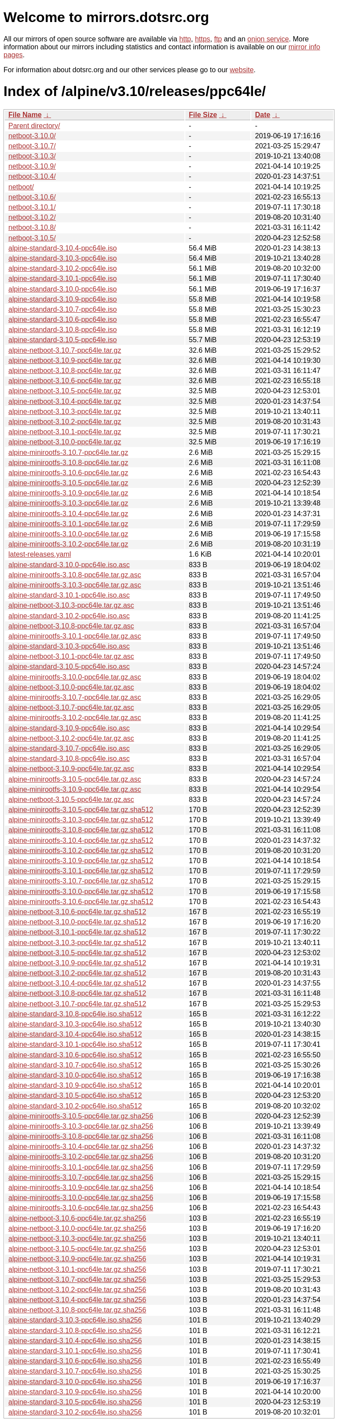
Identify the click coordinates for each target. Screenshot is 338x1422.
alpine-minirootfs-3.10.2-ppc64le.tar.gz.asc (74, 717)
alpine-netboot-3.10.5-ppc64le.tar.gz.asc (71, 799)
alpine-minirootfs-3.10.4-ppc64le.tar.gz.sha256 (80, 1146)
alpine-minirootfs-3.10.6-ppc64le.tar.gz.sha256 (80, 1207)
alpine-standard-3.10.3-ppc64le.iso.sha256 (75, 1320)
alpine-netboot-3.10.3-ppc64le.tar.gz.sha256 (77, 1238)
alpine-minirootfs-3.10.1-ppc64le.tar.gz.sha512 (80, 871)
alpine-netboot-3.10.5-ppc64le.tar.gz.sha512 (77, 953)
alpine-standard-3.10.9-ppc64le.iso (62, 299)
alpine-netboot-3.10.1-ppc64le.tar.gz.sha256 (77, 1269)
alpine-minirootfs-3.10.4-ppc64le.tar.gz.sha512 (80, 840)
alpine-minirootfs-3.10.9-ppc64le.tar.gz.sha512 (80, 860)
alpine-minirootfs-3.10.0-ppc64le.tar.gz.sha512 (80, 891)
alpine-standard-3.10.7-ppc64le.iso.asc (69, 748)
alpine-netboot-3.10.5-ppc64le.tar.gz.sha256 (77, 1248)
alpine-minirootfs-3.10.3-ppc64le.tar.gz (68, 503)
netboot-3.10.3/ (32, 156)
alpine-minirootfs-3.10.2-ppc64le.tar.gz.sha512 (80, 850)
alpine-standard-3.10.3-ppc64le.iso (62, 258)
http (185, 39)
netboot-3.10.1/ (32, 207)
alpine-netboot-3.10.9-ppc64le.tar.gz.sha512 (77, 963)
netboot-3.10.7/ (32, 146)
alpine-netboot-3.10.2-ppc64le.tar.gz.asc (71, 738)
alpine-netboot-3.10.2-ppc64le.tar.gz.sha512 (77, 973)
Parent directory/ (34, 125)
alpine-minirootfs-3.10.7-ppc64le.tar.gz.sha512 (80, 881)
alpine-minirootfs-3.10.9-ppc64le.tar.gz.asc (74, 789)
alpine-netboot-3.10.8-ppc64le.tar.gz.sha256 (77, 1310)
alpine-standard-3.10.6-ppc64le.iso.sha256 (75, 1361)
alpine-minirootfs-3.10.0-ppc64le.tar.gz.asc (74, 677)
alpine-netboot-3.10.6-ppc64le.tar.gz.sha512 (77, 912)
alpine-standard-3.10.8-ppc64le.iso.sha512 (75, 1014)
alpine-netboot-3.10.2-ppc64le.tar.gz (64, 421)
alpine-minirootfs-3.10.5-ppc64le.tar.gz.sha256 (80, 1116)
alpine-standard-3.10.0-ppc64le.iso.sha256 (75, 1381)
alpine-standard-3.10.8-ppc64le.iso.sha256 (75, 1330)
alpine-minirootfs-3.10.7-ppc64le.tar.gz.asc (74, 697)
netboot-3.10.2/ (32, 217)
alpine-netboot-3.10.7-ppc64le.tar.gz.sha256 (77, 1279)
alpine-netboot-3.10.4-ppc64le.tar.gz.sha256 (77, 1300)
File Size (203, 114)
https (202, 39)
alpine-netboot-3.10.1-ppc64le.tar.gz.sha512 (77, 932)
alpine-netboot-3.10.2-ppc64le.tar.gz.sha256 (77, 1289)
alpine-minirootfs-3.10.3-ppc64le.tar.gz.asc (74, 585)
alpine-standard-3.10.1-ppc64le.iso (62, 278)
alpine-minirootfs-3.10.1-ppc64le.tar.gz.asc (74, 636)
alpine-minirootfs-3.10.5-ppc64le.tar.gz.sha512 (80, 809)
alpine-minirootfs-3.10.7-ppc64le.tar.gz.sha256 (80, 1177)
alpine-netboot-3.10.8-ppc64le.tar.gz (64, 370)
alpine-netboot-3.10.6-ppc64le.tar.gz (64, 380)
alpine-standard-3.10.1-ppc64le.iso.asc (69, 595)
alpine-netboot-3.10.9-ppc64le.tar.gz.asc (71, 768)
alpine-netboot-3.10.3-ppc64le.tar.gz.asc (71, 605)
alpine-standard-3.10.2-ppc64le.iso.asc (69, 616)
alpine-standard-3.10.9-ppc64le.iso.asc (69, 728)
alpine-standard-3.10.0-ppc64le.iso (62, 289)
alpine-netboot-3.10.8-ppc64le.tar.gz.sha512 (77, 993)
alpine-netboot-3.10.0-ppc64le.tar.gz (64, 442)
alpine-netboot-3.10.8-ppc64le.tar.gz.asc (71, 626)
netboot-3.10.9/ (32, 166)
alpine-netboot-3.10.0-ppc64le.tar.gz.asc (71, 687)
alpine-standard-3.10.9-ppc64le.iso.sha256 (75, 1392)
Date (262, 114)
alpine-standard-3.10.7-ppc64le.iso (62, 309)
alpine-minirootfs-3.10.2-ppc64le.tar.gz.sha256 (80, 1156)
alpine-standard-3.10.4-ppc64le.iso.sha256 (75, 1340)
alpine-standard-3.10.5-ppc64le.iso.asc (69, 666)
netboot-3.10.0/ (32, 136)
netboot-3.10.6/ (32, 197)
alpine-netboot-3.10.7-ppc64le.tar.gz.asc (71, 707)
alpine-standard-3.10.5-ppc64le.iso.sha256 (75, 1402)
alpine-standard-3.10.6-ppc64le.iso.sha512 (75, 1055)
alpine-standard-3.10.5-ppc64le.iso (62, 339)
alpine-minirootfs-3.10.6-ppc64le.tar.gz (68, 472)
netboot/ (21, 187)
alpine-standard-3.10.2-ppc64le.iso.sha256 (75, 1412)
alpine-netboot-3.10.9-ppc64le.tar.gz (64, 360)
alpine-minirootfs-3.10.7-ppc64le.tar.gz (68, 452)
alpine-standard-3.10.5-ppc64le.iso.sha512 (75, 1095)
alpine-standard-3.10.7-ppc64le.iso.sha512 (75, 1065)
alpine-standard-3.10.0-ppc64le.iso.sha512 (75, 1075)
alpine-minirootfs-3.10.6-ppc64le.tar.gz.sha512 (80, 901)
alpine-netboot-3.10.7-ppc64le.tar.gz (64, 350)
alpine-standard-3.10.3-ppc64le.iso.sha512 (75, 1024)
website (242, 70)
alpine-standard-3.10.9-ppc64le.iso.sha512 (75, 1085)
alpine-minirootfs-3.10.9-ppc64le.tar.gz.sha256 (80, 1187)
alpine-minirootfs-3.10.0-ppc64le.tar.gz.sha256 (80, 1197)
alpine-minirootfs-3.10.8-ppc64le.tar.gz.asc (74, 575)
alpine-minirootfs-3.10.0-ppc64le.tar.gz (68, 534)
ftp (218, 39)
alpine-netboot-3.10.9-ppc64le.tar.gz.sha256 (77, 1259)
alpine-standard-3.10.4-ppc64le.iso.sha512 (75, 1034)
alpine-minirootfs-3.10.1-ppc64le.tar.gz (68, 524)
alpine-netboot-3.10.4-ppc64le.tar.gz (64, 401)
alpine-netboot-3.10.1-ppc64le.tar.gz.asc (71, 656)
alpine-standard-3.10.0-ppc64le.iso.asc (69, 565)
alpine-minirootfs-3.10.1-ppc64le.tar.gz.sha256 (80, 1167)
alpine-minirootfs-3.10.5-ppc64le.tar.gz (68, 483)
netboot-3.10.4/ (32, 176)
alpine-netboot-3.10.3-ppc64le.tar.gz (64, 411)
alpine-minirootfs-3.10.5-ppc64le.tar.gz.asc (74, 779)
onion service (268, 39)
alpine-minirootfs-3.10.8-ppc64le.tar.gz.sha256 (80, 1136)
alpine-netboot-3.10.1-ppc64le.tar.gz (64, 432)
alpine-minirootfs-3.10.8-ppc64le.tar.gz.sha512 (80, 830)
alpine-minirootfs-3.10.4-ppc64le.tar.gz (68, 513)
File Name (25, 114)
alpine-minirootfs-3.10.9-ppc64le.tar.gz (68, 493)
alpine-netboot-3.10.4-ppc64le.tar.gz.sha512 (77, 983)
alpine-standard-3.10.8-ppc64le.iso (62, 329)
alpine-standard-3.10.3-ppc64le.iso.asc (69, 646)
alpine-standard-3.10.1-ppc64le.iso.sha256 (75, 1351)
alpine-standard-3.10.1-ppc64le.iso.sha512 (75, 1044)
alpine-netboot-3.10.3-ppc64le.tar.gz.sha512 (77, 942)
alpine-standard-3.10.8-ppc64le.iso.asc (69, 758)
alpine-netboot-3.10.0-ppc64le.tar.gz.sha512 (77, 922)
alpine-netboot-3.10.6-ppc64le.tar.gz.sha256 (77, 1218)
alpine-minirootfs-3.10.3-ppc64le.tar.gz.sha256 (80, 1126)
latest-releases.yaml (39, 554)
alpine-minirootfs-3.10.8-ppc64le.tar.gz (68, 462)
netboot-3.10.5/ (32, 238)
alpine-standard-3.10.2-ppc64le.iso (62, 268)
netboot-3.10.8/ (32, 227)
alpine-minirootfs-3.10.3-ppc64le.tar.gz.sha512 (80, 820)
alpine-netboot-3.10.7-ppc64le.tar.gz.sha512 (77, 1004)
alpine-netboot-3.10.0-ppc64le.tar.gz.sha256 (77, 1228)
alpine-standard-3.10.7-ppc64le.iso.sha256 (75, 1371)
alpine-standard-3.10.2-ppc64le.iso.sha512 (75, 1106)
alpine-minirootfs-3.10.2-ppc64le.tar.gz (68, 544)
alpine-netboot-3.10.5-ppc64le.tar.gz (64, 391)
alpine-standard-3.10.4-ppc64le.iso (62, 248)
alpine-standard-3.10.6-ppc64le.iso (62, 319)
